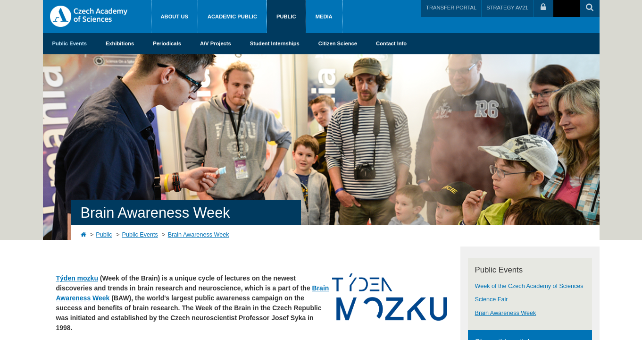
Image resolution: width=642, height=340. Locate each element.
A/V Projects (215, 43)
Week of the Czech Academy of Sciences (529, 286)
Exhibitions (120, 43)
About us (174, 16)
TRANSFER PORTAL (451, 7)
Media (324, 16)
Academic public (232, 16)
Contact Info (391, 43)
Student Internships (275, 43)
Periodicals (167, 43)
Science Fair (491, 299)
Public (286, 16)
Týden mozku (77, 278)
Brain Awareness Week (198, 234)
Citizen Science (337, 43)
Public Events (69, 43)
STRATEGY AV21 (507, 7)
